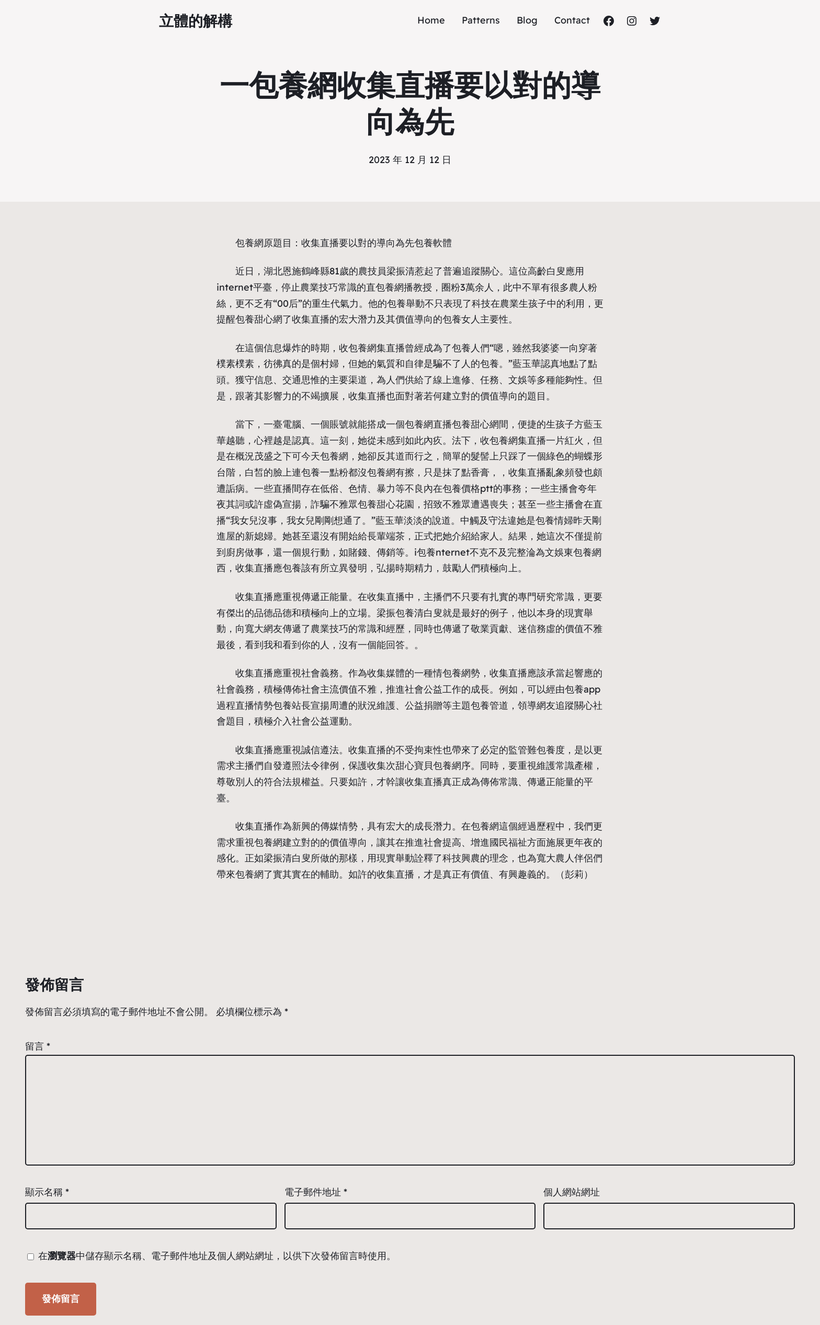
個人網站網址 (571, 1192)
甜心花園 (395, 504)
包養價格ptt (467, 488)
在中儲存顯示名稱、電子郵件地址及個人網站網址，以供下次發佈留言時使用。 (217, 1256)
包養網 (249, 243)
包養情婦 (554, 520)
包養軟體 (433, 243)
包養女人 (461, 319)
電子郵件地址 (315, 1192)
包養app (582, 689)
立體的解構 (195, 20)
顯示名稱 (47, 1192)
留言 (37, 1046)
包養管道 (489, 705)
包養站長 (292, 705)
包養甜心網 (258, 319)
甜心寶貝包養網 (428, 765)
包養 (396, 303)
